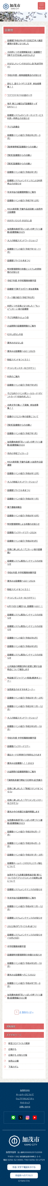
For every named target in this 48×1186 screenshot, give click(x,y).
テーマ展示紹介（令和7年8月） (21, 297)
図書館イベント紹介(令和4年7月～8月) (23, 984)
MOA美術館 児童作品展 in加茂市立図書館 (25, 463)
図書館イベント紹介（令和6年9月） (22, 541)
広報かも (12, 1049)
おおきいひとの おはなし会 (19, 221)
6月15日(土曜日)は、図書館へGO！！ (25, 606)
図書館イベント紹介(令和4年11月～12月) (25, 908)
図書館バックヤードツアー (18, 746)
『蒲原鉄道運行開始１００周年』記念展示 (24, 780)
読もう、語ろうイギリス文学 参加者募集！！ (24, 85)
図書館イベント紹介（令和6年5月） (22, 646)
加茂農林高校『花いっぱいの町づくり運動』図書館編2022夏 (24, 996)
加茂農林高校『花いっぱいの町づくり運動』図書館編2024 (24, 443)
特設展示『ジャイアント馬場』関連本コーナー (24, 679)
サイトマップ (25, 1103)
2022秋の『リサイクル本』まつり (21, 926)
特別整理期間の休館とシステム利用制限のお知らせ (24, 270)
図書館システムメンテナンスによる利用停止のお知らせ (24, 182)
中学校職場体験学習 (16, 946)
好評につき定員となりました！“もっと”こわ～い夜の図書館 (23, 307)
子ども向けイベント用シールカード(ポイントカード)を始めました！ (24, 395)
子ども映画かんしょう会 (18, 317)
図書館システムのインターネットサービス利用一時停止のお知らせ (25, 116)
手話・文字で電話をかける (24, 1167)
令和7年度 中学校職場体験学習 (21, 281)
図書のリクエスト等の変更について (22, 417)
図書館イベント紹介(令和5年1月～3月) (25, 855)
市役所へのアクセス (24, 1175)
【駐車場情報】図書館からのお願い (22, 147)
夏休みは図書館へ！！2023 (20, 763)
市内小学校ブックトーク (17, 453)
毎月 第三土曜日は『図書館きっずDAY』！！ (22, 105)
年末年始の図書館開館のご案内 (21, 192)
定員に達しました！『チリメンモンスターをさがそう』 (25, 801)
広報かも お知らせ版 (17, 1055)
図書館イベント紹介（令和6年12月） (23, 473)
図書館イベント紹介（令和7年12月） (23, 201)
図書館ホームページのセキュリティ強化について (24, 864)
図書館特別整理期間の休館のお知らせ (24, 955)
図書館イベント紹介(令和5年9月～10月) (24, 727)
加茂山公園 (13, 1061)
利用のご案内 (13, 377)
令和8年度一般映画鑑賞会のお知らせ (24, 75)
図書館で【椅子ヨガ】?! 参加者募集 (23, 289)
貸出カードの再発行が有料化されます (24, 755)
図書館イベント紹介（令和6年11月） (23, 499)
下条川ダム (13, 1067)
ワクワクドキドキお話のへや (19, 95)
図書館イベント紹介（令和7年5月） (22, 385)
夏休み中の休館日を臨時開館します (23, 812)
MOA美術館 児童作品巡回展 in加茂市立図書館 (25, 210)
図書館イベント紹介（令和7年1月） (22, 433)
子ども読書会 (13, 127)
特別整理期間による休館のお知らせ (23, 524)
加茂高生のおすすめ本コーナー (21, 689)
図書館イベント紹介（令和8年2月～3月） (23, 136)
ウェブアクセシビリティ (25, 1099)
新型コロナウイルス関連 (19, 1043)
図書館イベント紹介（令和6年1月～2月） (25, 698)
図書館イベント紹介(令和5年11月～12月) (25, 707)
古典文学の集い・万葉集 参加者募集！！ (22, 406)
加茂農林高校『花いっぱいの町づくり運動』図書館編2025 (24, 230)
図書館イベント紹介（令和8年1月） (22, 172)
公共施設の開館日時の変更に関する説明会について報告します (24, 667)
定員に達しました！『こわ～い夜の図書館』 (24, 551)
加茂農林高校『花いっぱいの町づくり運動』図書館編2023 (24, 821)
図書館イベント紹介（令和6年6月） (22, 638)
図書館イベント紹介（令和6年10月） (23, 516)
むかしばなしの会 (15, 334)
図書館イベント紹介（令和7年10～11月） (24, 250)
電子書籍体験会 (14, 507)
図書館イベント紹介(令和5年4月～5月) (23, 844)
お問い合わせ (24, 1107)
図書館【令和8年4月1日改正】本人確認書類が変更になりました (24, 42)
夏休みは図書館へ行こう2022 (21, 975)
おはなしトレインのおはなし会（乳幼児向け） (25, 65)
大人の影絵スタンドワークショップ (22, 241)
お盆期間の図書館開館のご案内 (21, 326)
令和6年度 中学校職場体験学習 (21, 573)
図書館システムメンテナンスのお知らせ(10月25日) (24, 936)
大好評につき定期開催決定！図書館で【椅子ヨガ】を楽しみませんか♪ (24, 53)
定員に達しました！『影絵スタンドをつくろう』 (25, 790)
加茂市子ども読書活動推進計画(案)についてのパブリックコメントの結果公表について (24, 878)
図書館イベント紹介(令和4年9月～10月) (24, 964)
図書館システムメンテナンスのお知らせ (24, 889)
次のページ (27, 1012)
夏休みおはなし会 (15, 343)
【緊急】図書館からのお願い (19, 155)
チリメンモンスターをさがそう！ (21, 368)
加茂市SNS (25, 1090)
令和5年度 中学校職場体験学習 (21, 738)
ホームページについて (25, 1094)
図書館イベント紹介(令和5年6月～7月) (23, 833)
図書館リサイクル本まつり (18, 261)
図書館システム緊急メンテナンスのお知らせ (24, 562)
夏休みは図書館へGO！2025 (21, 351)
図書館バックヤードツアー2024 (21, 532)
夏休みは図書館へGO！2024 (21, 581)
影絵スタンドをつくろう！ (18, 360)
